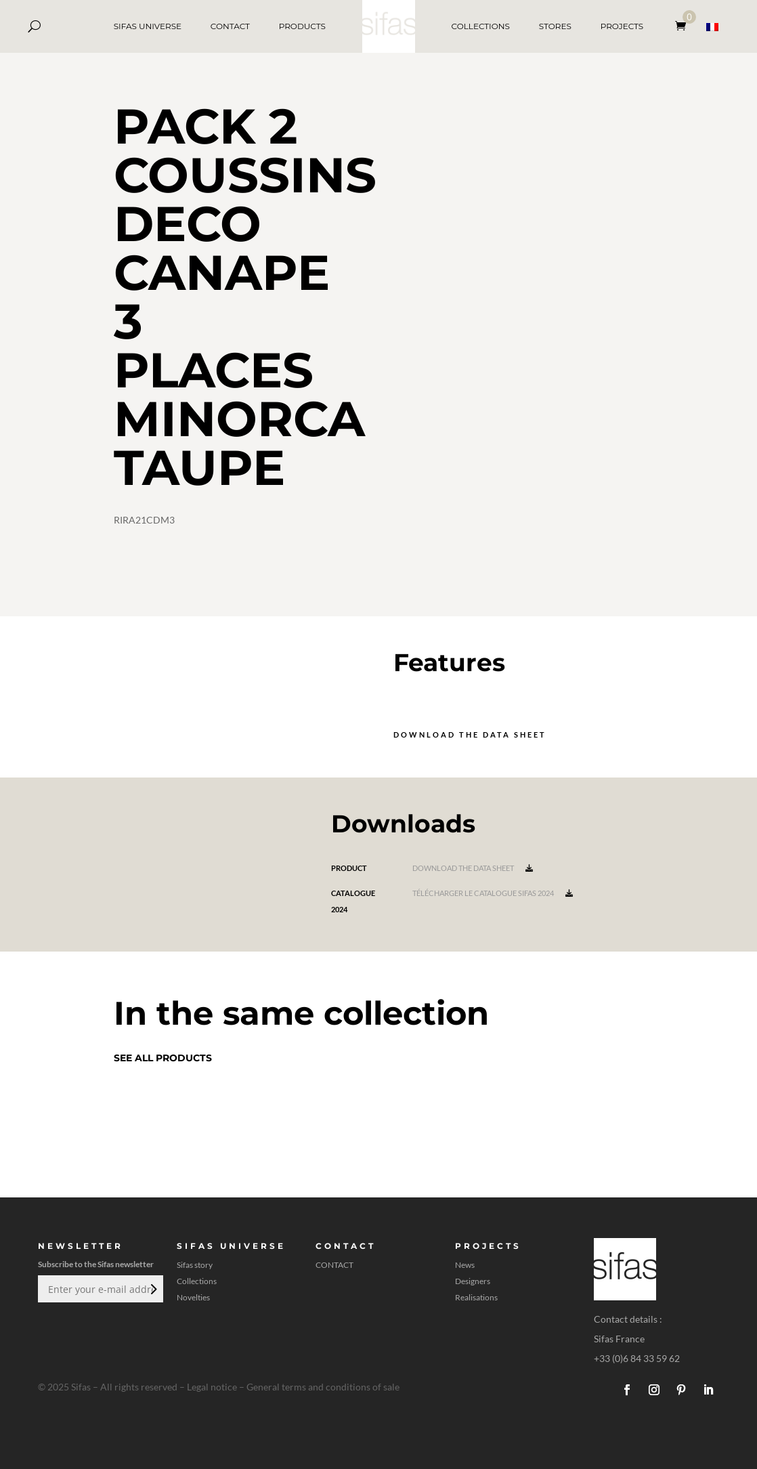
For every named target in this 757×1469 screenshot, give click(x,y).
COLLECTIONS (481, 26)
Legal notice (212, 1386)
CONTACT (230, 26)
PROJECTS (622, 26)
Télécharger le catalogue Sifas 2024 (492, 893)
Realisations (476, 1297)
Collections (197, 1281)
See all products (163, 1058)
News (465, 1265)
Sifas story (195, 1265)
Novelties (193, 1297)
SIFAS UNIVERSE (147, 26)
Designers (472, 1281)
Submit (152, 1288)
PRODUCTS (302, 26)
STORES (555, 26)
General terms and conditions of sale (322, 1386)
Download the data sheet (469, 734)
